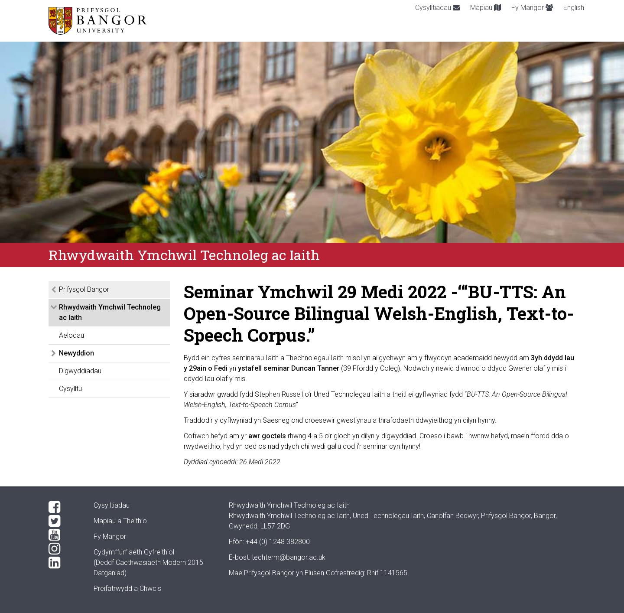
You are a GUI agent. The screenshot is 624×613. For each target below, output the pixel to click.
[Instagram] (64, 549)
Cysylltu (70, 389)
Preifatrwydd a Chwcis (127, 588)
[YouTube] (64, 535)
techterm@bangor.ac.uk (288, 557)
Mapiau (485, 7)
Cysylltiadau (437, 7)
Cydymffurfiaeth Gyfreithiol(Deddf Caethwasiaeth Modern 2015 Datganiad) (148, 562)
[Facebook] (64, 507)
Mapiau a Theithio (120, 521)
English (573, 7)
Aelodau (71, 335)
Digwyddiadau (80, 371)
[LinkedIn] (64, 563)
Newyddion (76, 353)
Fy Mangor (532, 7)
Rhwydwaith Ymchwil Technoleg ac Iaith (110, 312)
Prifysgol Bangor (84, 289)
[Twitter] (64, 521)
